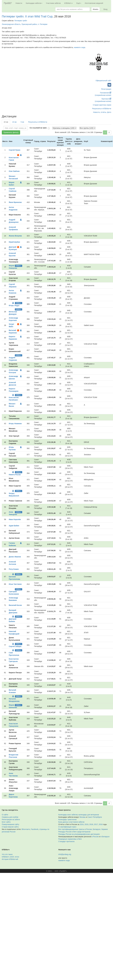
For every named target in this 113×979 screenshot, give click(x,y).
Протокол (106, 99)
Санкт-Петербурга (95, 817)
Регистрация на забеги (11, 819)
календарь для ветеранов (88, 815)
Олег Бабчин (14, 171)
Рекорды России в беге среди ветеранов (74, 832)
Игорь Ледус (14, 305)
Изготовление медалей (94, 3)
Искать (95, 9)
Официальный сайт (103, 81)
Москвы (82, 817)
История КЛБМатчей (10, 859)
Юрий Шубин (14, 242)
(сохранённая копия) (103, 95)
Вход (105, 9)
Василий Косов (15, 605)
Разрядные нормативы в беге (70, 839)
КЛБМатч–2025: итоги (10, 857)
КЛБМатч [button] (68, 3)
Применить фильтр (11, 132)
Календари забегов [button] (34, 3)
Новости (19, 3)
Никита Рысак (15, 475)
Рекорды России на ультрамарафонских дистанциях (79, 834)
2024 (82, 824)
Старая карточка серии (102, 105)
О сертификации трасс (67, 827)
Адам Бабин (14, 526)
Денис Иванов (15, 557)
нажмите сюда (79, 47)
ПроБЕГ (8, 3)
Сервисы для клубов (10, 817)
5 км (22, 122)
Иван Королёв (15, 519)
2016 (101, 824)
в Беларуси (104, 837)
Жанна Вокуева (15, 236)
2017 (96, 824)
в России (95, 837)
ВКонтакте (26, 829)
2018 (91, 824)
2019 (86, 824)
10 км (14, 122)
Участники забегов (53, 3)
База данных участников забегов (71, 822)
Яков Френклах (15, 202)
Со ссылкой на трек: (38, 128)
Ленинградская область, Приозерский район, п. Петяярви (24, 24)
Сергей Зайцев (15, 646)
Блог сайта (6, 822)
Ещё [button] (78, 3)
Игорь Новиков (15, 423)
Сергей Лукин (14, 150)
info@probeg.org (64, 854)
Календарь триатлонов (67, 819)
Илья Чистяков (15, 584)
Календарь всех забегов (68, 815)
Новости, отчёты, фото (102, 112)
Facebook (34, 829)
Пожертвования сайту (10, 824)
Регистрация (106, 89)
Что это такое (7, 854)
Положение (105, 93)
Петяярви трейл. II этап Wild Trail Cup (27, 16)
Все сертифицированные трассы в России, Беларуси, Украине (83, 829)
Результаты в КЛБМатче (101, 109)
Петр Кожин (14, 569)
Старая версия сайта (10, 827)
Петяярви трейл (20, 21)
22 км (6, 122)
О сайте (5, 815)
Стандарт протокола (66, 841)
